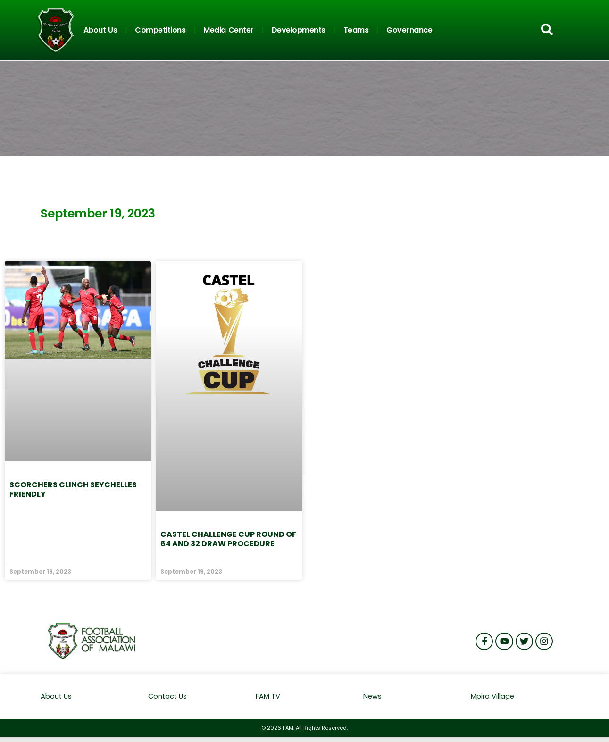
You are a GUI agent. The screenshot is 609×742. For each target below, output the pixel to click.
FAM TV (268, 696)
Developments (298, 30)
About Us (100, 30)
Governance (409, 30)
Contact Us (168, 696)
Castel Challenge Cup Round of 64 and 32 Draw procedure (228, 539)
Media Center (228, 30)
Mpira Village (493, 696)
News (372, 696)
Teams (356, 30)
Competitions (160, 30)
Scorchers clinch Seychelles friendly (73, 489)
